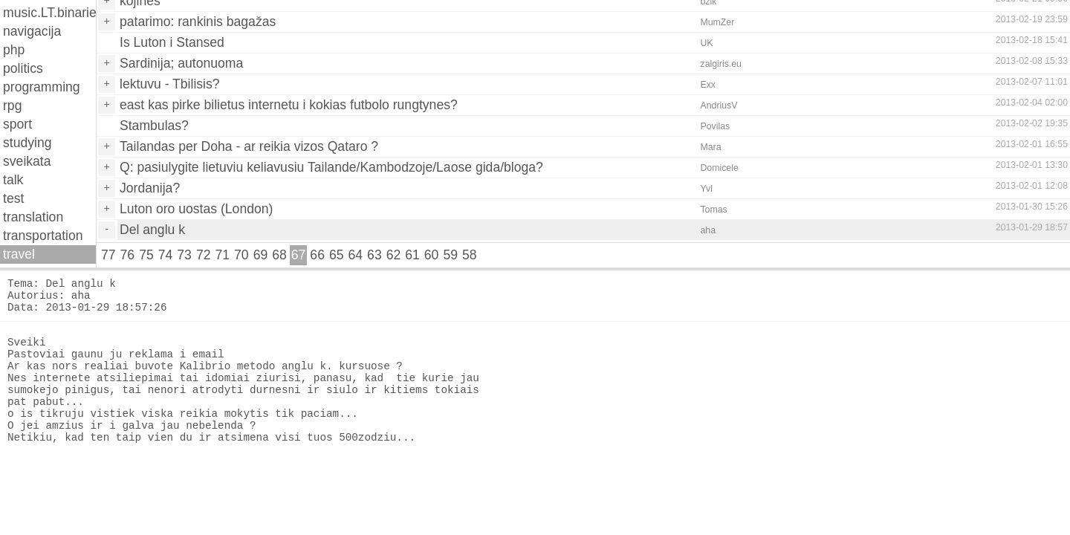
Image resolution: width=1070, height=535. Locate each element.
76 (127, 254)
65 (336, 254)
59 (450, 254)
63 (374, 254)
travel (19, 254)
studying (27, 142)
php (14, 49)
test (13, 198)
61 (412, 254)
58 (469, 254)
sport (17, 124)
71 (222, 254)
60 (431, 254)
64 (355, 254)
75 (146, 254)
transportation (43, 235)
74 (165, 254)
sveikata (27, 161)
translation (33, 217)
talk (13, 179)
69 (260, 254)
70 (241, 254)
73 (184, 254)
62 (393, 254)
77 (108, 254)
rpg (12, 105)
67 (298, 254)
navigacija (32, 31)
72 (203, 254)
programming (41, 87)
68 (279, 254)
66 (317, 254)
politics (23, 68)
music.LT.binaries (49, 12)
